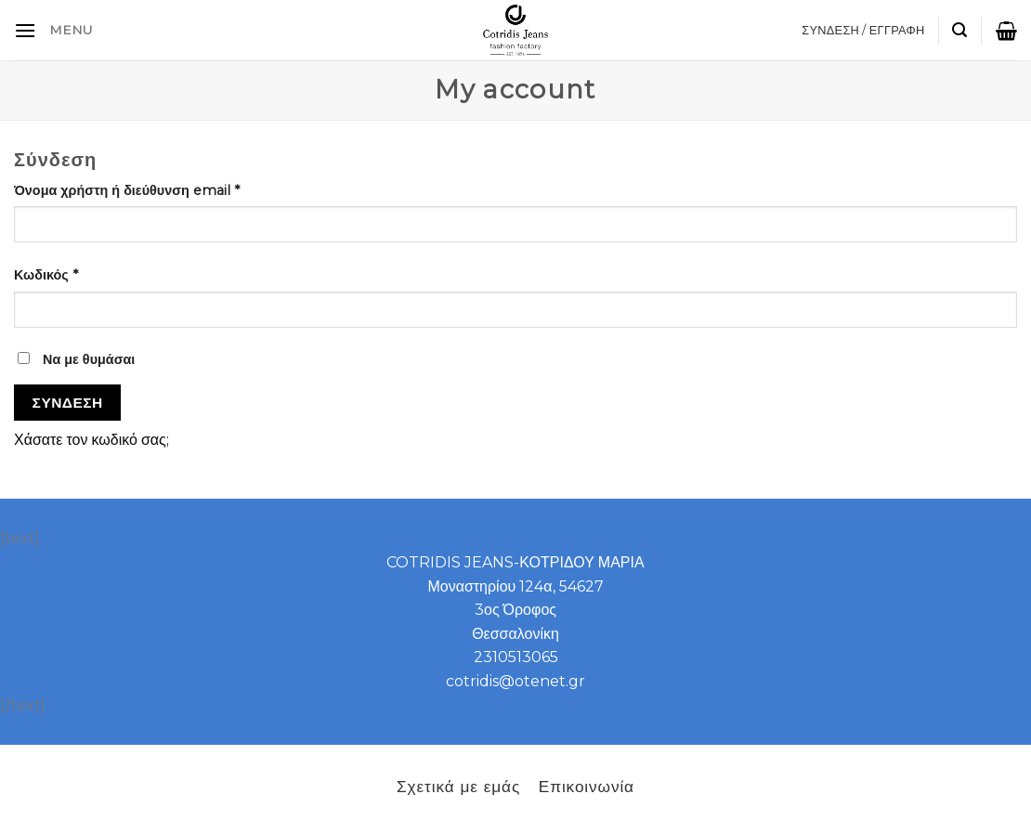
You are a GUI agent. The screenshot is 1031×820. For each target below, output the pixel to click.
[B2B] (25, 30)
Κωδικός (46, 275)
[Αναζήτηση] (959, 30)
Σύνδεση (68, 402)
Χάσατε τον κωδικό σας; (91, 440)
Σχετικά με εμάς (458, 786)
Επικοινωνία (586, 786)
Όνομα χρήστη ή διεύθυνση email (127, 190)
